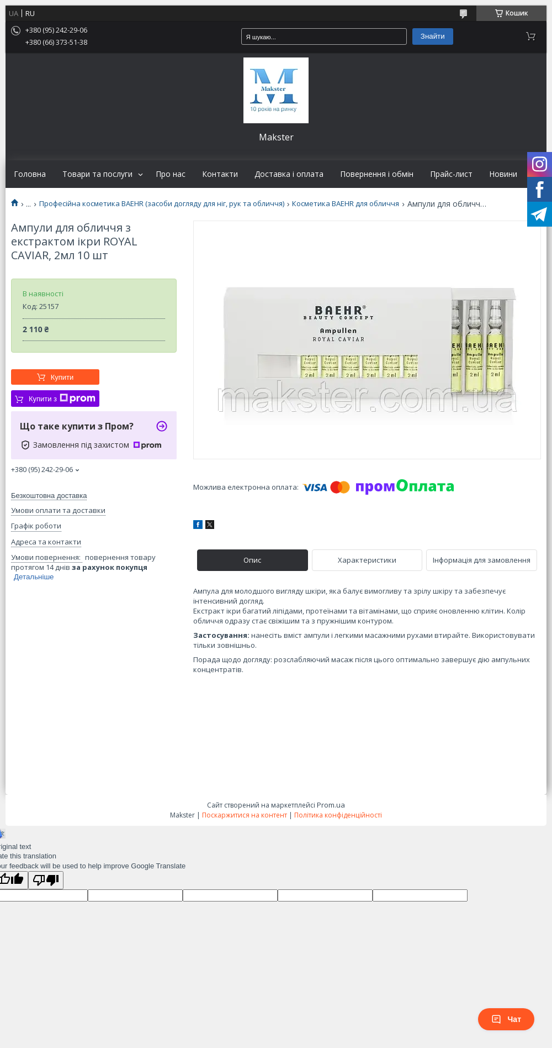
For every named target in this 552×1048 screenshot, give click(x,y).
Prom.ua (331, 805)
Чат (506, 1019)
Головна (30, 174)
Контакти (220, 174)
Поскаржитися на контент (244, 815)
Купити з (62, 399)
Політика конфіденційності (338, 815)
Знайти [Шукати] (433, 36)
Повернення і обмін (376, 174)
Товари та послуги (97, 174)
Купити (62, 377)
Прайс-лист (451, 174)
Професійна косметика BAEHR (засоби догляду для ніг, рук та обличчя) (161, 203)
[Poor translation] (45, 880)
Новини (503, 174)
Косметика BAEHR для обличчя (345, 203)
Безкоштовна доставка (49, 495)
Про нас (170, 174)
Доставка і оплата (288, 174)
